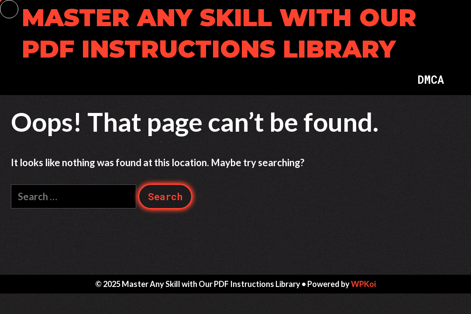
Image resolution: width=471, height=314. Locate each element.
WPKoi (363, 284)
